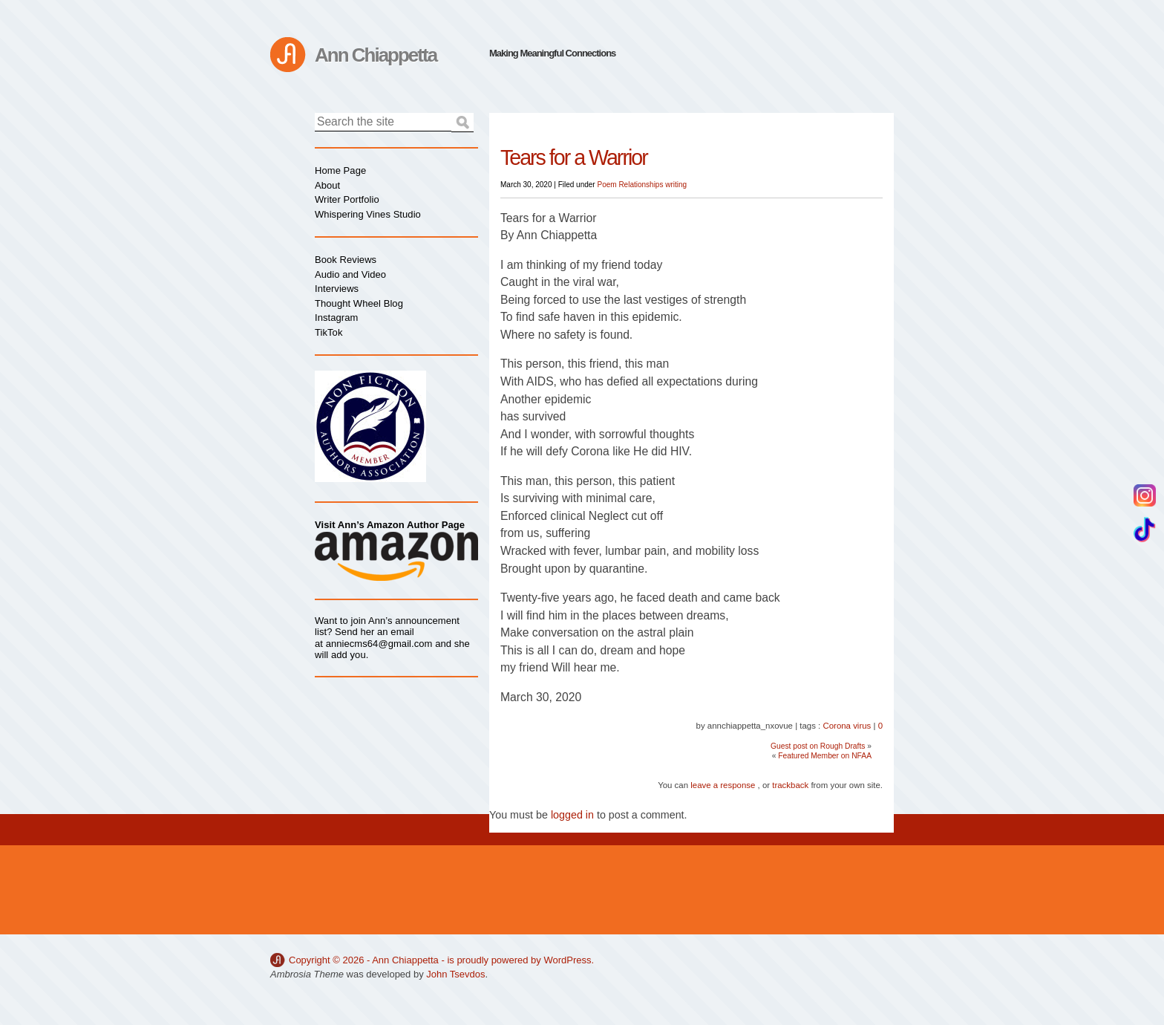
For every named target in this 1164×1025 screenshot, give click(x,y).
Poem (606, 184)
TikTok (328, 332)
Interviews (337, 288)
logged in (572, 815)
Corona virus (847, 725)
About (327, 185)
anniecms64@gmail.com (379, 643)
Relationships (640, 184)
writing (676, 184)
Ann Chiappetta (375, 55)
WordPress (567, 960)
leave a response (722, 785)
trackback (790, 785)
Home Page (340, 170)
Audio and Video (350, 274)
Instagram (336, 317)
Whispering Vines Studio (368, 214)
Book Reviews (345, 259)
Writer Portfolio (347, 199)
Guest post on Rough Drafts (818, 746)
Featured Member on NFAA (825, 756)
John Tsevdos (455, 974)
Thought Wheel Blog (359, 303)
